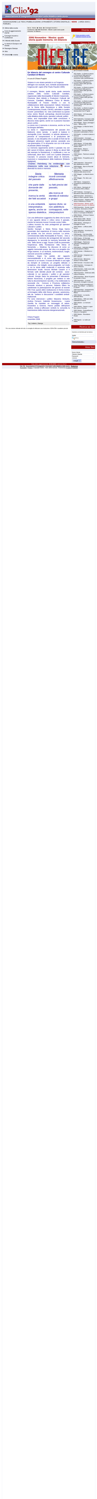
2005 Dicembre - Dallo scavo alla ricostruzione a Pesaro (84, 269)
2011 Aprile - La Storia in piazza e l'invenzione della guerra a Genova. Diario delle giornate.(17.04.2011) (83, 83)
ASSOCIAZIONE (10, 22)
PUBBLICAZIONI (33, 22)
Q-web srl (69, 367)
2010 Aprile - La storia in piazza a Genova (84, 135)
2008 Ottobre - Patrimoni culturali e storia (84, 154)
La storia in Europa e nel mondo (13, 44)
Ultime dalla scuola (11, 28)
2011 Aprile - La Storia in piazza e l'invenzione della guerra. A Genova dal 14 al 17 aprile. (83, 109)
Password (75, 356)
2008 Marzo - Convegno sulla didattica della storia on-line (83, 171)
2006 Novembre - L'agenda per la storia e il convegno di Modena (84, 211)
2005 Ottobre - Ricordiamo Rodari (82, 315)
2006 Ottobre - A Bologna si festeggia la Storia (82, 223)
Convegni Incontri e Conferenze (11, 37)
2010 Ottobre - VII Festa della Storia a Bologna (83, 114)
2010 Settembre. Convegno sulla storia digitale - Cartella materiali (84, 119)
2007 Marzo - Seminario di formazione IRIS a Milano (82, 188)
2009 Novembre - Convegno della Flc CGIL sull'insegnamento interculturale (84, 139)
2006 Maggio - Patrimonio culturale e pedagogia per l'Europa (82, 243)
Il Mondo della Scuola (12, 41)
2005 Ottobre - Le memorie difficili (82, 303)
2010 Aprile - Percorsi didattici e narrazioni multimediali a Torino (83, 131)
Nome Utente (76, 352)
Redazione (74, 366)
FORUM (6, 24)
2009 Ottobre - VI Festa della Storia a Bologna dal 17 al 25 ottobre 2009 (83, 145)
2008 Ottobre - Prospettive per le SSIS (84, 158)
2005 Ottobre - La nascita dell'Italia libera (81, 295)
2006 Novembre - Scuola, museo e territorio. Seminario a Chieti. (84, 208)
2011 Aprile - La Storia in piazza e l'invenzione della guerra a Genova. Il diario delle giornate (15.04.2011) (83, 96)
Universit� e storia (11, 55)
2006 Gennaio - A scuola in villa (83, 262)
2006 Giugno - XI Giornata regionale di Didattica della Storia (84, 238)
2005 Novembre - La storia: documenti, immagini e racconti (83, 281)
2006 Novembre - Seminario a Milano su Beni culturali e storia (83, 196)
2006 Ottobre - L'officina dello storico (83, 227)
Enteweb (75, 367)
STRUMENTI (47, 22)
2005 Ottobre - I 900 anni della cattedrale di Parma (83, 299)
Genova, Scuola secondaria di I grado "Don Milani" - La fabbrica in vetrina (83, 286)
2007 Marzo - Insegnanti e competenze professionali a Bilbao (82, 183)
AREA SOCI (84, 22)
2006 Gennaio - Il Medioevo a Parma (83, 251)
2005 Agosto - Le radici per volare (82, 320)
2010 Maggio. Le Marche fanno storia (83, 127)
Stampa (40, 323)
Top (29, 323)
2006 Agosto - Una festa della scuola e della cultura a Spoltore (84, 235)
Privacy (30, 367)
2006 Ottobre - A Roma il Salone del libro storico (84, 215)
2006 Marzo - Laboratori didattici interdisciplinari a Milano (84, 248)
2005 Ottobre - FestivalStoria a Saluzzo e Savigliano (83, 311)
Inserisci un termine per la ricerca (82, 332)
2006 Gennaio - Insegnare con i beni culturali (83, 255)
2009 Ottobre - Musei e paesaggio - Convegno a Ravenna (81, 150)
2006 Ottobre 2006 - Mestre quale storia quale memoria (82, 219)
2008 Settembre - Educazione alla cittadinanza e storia (83, 163)
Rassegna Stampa (11, 48)
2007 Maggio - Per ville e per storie (83, 178)
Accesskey (23, 367)
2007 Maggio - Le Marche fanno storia (84, 175)
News (40, 28)
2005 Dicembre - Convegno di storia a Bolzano (83, 265)
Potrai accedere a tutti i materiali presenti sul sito (83, 35)
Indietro (34, 323)
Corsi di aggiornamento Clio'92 (12, 32)
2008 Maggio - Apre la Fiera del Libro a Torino (83, 167)
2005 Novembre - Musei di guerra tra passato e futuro (84, 277)
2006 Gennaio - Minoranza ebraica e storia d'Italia (82, 259)
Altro (6, 51)
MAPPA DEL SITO (41, 19)
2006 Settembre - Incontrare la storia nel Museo (83, 231)
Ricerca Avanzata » (78, 341)
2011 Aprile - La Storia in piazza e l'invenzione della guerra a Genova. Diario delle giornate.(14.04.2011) (83, 103)
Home (34, 28)
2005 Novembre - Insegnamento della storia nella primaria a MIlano (84, 291)
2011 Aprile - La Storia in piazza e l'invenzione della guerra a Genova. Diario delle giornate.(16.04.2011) (83, 90)
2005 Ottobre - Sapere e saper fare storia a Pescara (83, 307)
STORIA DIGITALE (61, 22)
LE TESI (21, 22)
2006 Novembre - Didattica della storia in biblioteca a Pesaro (84, 200)
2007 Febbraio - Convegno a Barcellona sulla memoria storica (84, 192)
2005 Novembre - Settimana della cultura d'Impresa (84, 273)
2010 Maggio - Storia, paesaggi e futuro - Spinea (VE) (84, 123)
